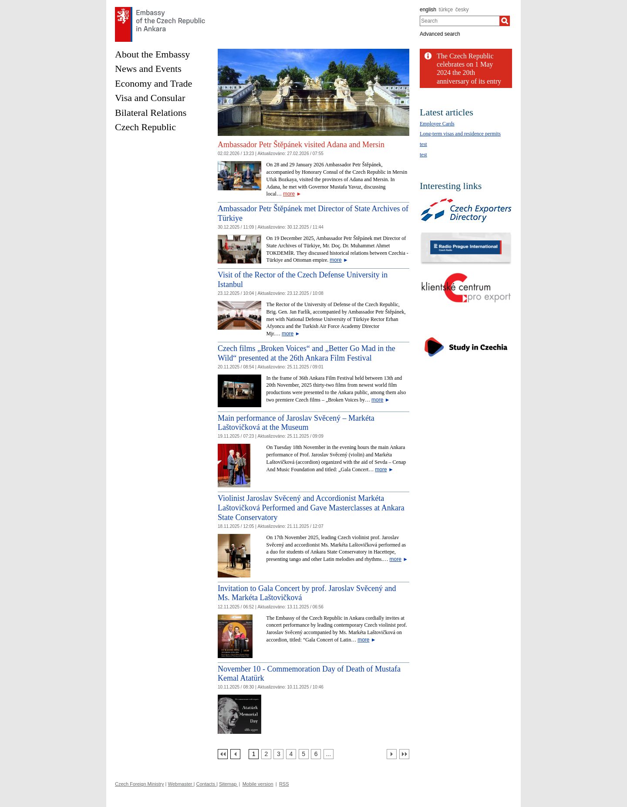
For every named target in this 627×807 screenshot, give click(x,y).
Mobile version (258, 784)
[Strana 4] (291, 754)
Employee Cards (437, 124)
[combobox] (459, 21)
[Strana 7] (329, 754)
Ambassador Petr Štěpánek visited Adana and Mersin (301, 144)
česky (462, 10)
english (428, 10)
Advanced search (440, 34)
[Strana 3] (278, 754)
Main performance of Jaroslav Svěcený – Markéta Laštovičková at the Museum (296, 423)
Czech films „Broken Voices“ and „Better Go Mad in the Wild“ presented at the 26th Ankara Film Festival (306, 353)
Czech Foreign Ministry (139, 784)
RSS (284, 784)
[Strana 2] (266, 754)
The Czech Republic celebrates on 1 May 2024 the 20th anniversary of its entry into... (469, 72)
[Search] (504, 21)
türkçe (446, 10)
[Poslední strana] (404, 754)
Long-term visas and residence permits (460, 134)
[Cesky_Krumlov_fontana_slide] (313, 52)
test (423, 144)
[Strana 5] (304, 754)
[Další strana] (392, 754)
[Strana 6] (316, 754)
